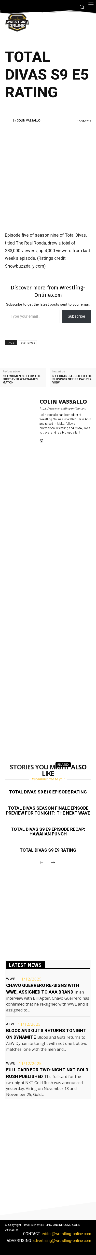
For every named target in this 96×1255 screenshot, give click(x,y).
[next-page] (53, 863)
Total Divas (27, 342)
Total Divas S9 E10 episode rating (48, 791)
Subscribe (76, 316)
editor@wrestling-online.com (66, 1233)
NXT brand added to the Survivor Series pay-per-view (72, 379)
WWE (10, 979)
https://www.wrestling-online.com (63, 408)
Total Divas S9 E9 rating (48, 850)
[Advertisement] (48, 177)
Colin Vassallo (29, 120)
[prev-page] (41, 863)
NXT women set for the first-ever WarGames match (21, 379)
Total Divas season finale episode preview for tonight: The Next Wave (48, 810)
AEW (10, 1024)
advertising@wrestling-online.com (62, 1240)
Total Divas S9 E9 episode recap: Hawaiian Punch (48, 832)
